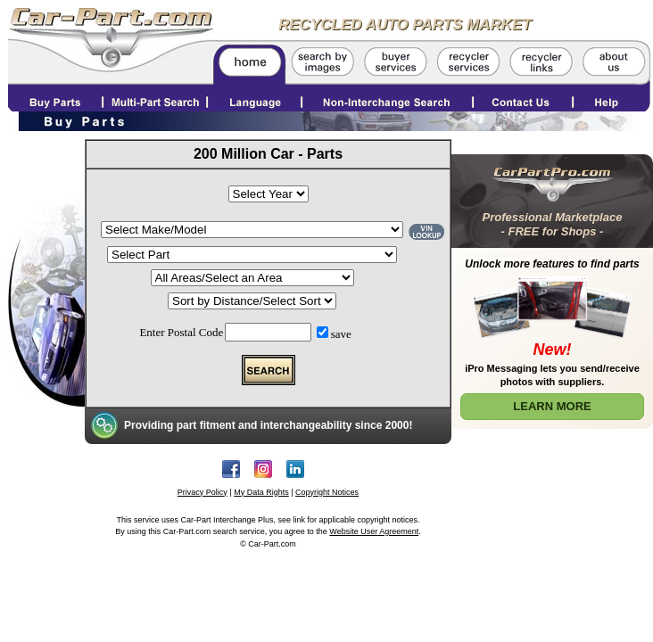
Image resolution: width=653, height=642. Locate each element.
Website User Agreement (373, 531)
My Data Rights (261, 492)
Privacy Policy (202, 492)
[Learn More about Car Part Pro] (552, 287)
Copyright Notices (327, 492)
